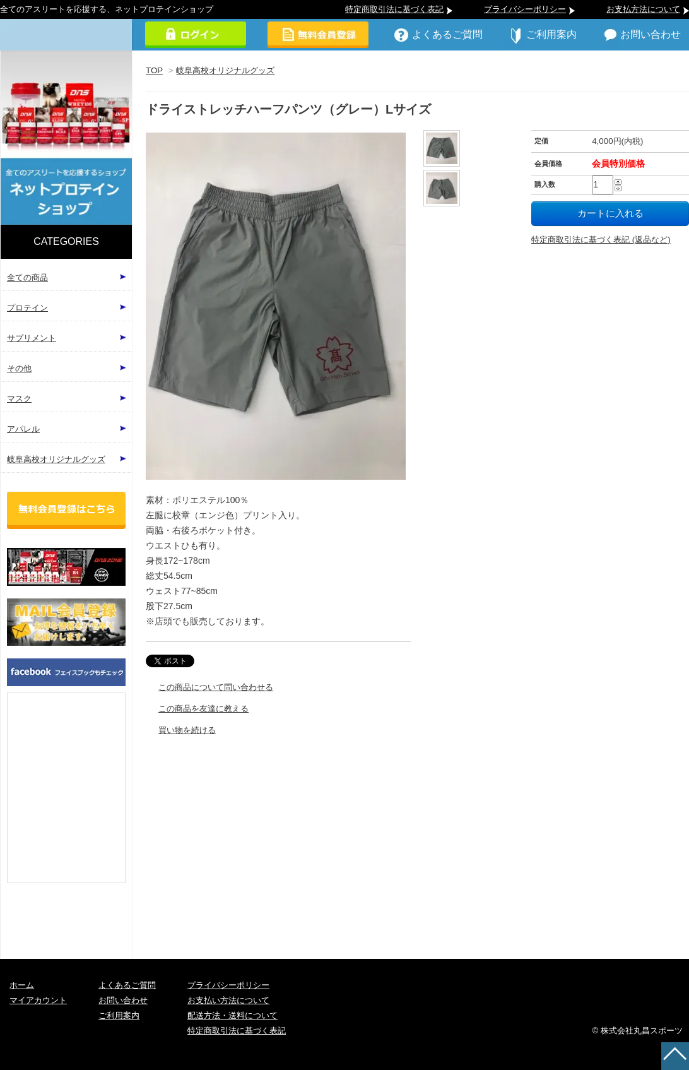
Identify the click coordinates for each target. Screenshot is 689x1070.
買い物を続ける (187, 730)
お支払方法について (643, 9)
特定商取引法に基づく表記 (394, 9)
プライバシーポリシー (525, 9)
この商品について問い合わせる (215, 687)
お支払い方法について (228, 1000)
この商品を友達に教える (203, 708)
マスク (19, 398)
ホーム (21, 985)
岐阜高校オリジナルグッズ (225, 70)
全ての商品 (27, 277)
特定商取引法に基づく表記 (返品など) (601, 239)
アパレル (23, 429)
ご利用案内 (551, 34)
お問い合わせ (650, 34)
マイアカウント (38, 1000)
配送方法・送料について (232, 1015)
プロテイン (27, 307)
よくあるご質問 (447, 34)
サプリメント (31, 338)
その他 (19, 368)
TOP (154, 70)
